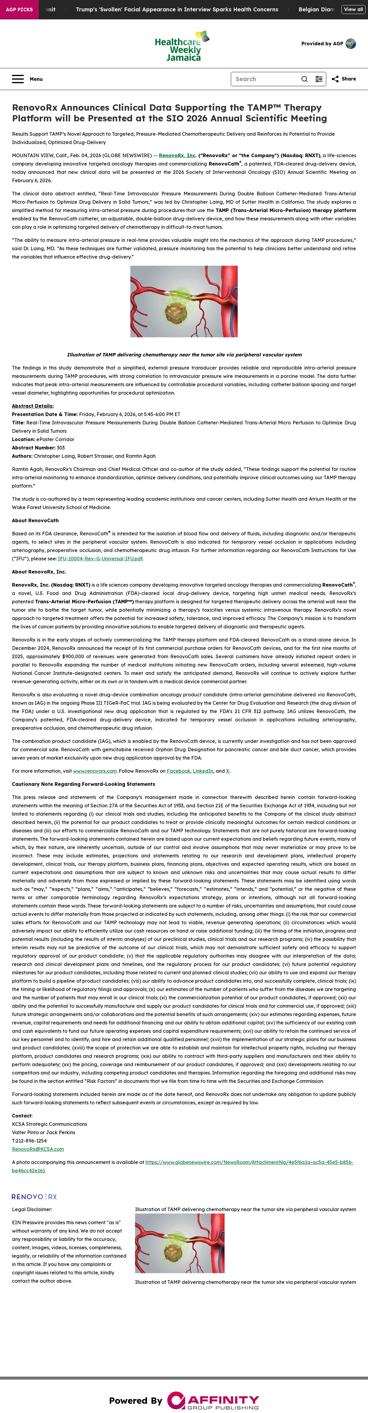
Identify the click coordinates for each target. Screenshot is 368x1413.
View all (353, 9)
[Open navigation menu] (27, 79)
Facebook (178, 771)
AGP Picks (19, 10)
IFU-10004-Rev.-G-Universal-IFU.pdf (100, 559)
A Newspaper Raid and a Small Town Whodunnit (74, 9)
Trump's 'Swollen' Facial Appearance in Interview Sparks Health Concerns (263, 9)
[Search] (264, 79)
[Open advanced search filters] (319, 79)
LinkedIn (203, 771)
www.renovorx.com (95, 771)
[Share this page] (343, 79)
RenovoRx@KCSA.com (38, 1149)
